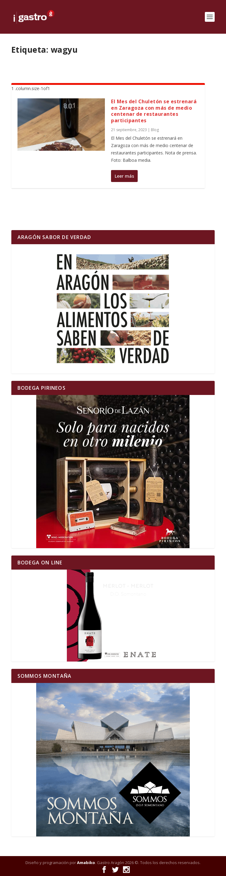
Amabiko (86, 862)
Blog (155, 129)
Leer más (124, 176)
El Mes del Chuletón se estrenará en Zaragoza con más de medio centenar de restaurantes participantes (154, 111)
